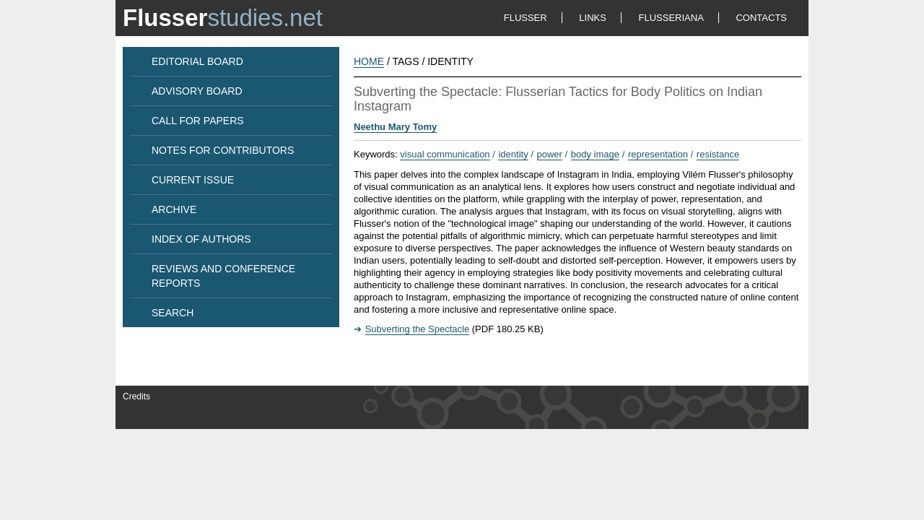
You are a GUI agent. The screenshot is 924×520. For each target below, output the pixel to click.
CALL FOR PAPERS (198, 120)
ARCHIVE (174, 209)
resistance (718, 154)
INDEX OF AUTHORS (201, 239)
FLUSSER (525, 17)
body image (595, 154)
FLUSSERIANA (671, 17)
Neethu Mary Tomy (395, 126)
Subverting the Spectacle (417, 329)
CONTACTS (761, 17)
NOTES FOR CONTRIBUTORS (223, 150)
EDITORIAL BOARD (197, 61)
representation (658, 154)
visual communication (444, 154)
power (549, 154)
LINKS (592, 17)
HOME (369, 61)
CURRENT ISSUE (193, 180)
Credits (136, 396)
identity (513, 154)
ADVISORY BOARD (197, 91)
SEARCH (172, 312)
